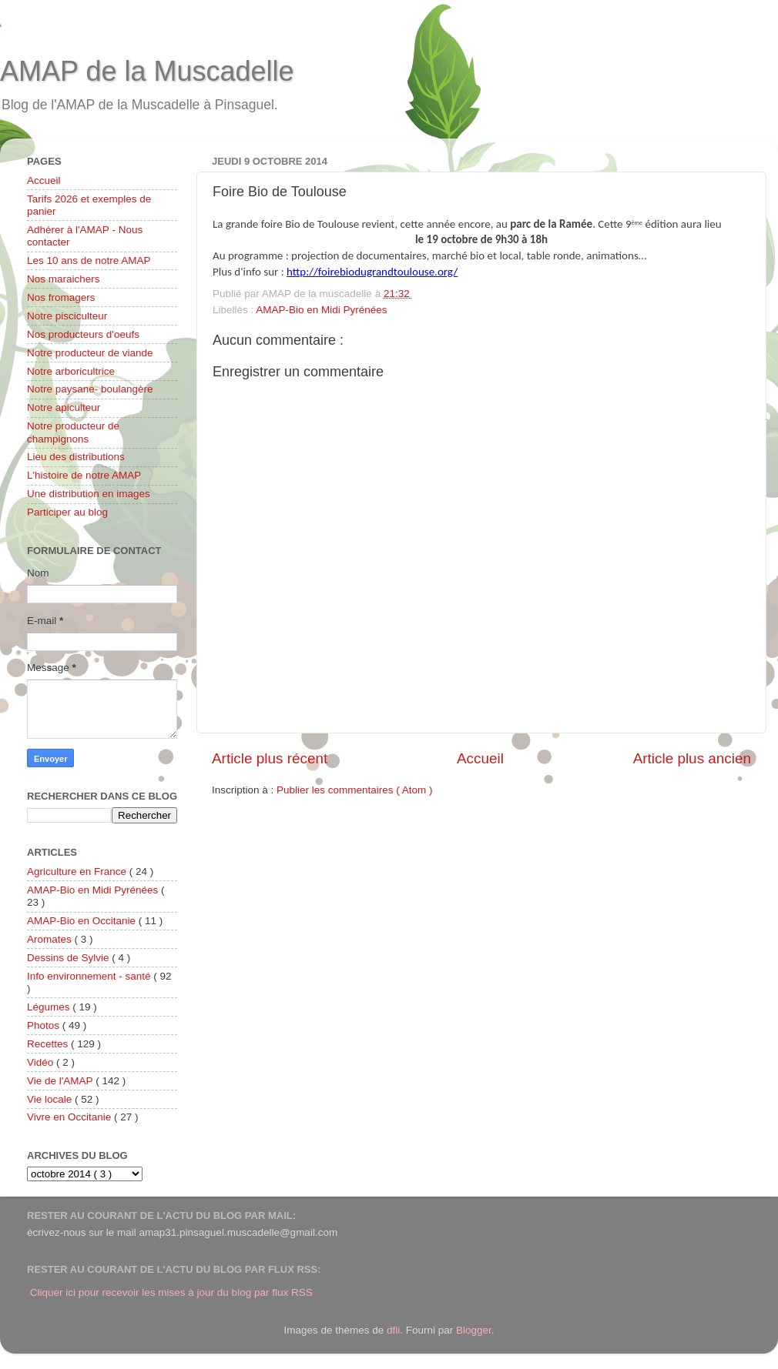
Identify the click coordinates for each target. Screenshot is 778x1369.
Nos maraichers (63, 279)
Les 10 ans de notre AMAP (89, 260)
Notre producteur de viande (90, 353)
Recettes (49, 1044)
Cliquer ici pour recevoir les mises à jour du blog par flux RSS (171, 1292)
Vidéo (41, 1062)
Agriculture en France (78, 871)
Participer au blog (67, 512)
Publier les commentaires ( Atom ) (355, 790)
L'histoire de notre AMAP (84, 475)
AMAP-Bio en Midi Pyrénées (321, 310)
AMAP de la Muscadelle (147, 71)
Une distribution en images (88, 493)
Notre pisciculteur (67, 316)
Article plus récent (269, 758)
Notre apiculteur (63, 407)
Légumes (49, 1007)
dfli (393, 1330)
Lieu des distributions (76, 456)
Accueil (480, 758)
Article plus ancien (692, 758)
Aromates (51, 939)
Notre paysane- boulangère (90, 389)
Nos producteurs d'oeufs (83, 334)
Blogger (473, 1330)
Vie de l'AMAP (61, 1081)
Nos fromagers (61, 297)
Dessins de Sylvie (69, 957)
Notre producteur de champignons (73, 432)
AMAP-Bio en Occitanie (83, 921)
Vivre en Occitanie (70, 1117)
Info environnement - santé (90, 976)
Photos (44, 1025)
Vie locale (51, 1099)
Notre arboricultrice (71, 371)
